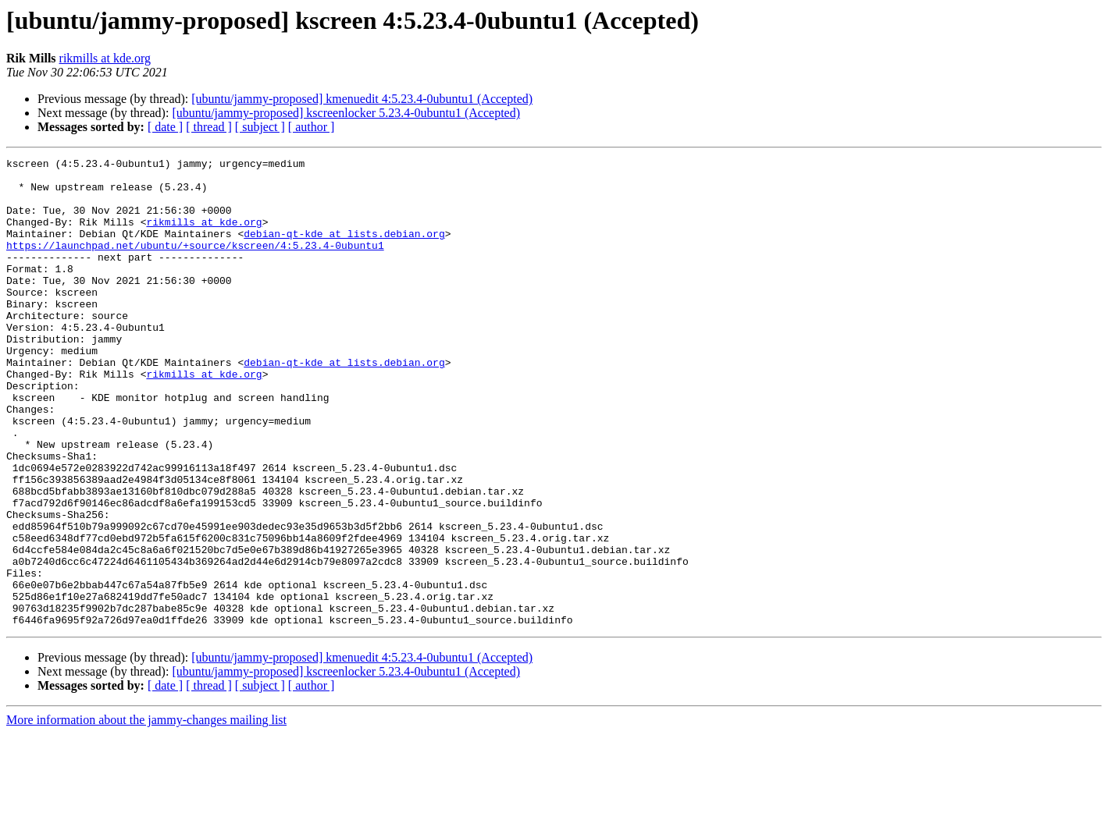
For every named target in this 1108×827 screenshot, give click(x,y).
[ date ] (165, 126)
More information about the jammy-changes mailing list (146, 813)
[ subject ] (260, 126)
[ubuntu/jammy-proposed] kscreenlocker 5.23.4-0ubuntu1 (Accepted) (346, 112)
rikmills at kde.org (105, 58)
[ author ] (311, 126)
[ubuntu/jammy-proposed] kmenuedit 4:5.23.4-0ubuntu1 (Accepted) (362, 98)
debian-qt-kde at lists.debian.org (344, 250)
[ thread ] (209, 126)
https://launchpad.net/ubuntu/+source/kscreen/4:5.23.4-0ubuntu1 (195, 264)
